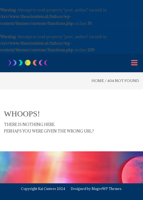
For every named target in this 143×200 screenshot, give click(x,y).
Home (98, 80)
